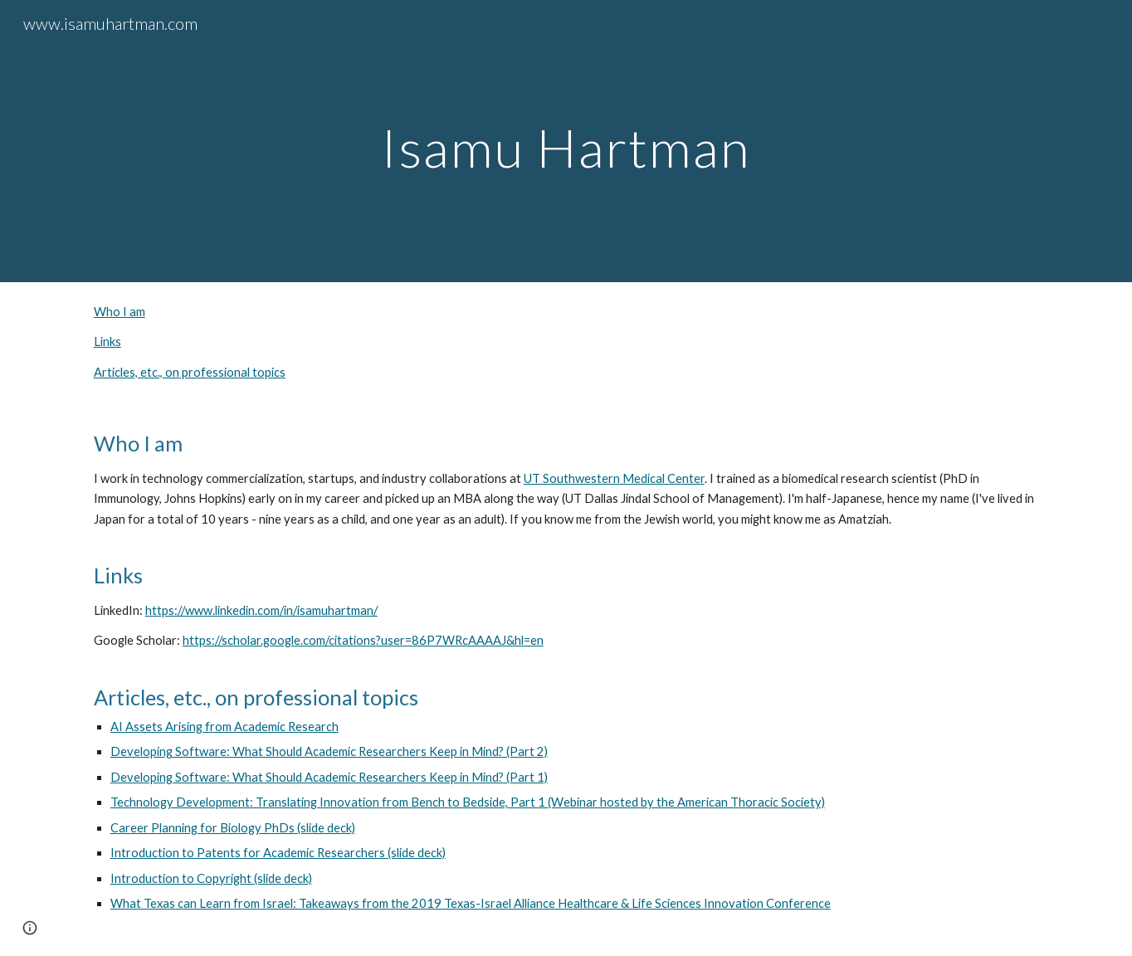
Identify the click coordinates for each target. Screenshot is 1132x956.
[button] (29, 927)
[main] (566, 141)
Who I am (119, 312)
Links (107, 341)
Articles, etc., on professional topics (189, 372)
